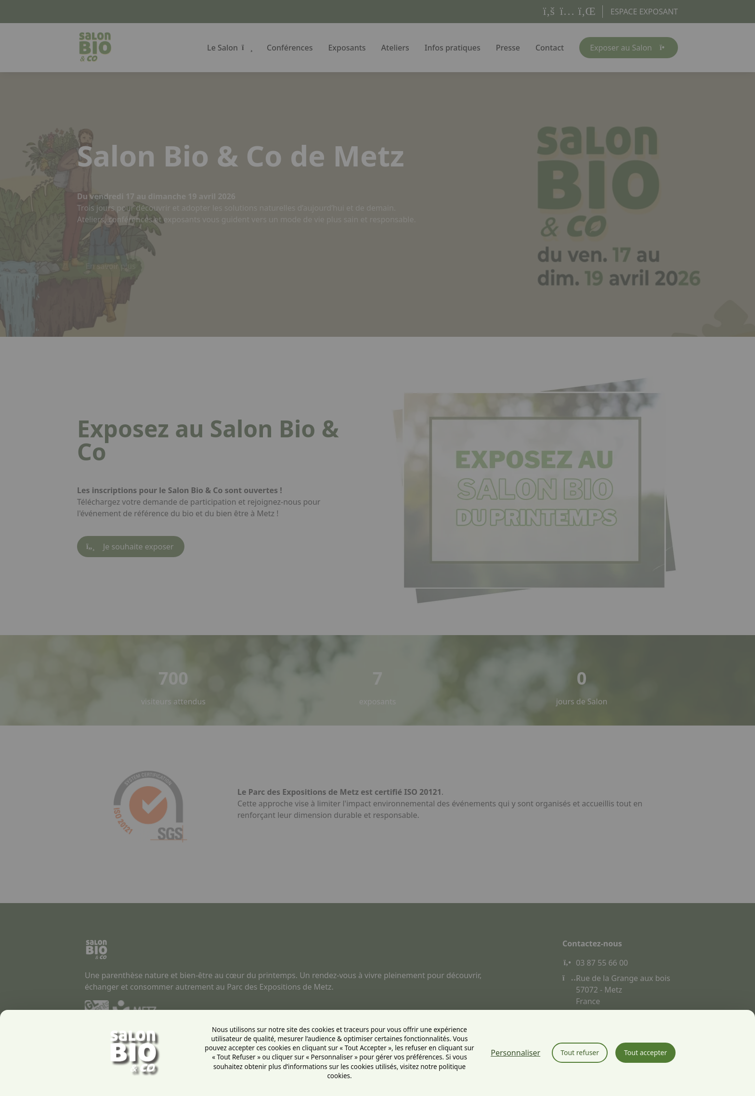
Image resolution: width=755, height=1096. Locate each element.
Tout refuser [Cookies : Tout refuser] (579, 1052)
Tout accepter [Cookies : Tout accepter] (645, 1052)
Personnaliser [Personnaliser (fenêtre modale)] (515, 1052)
